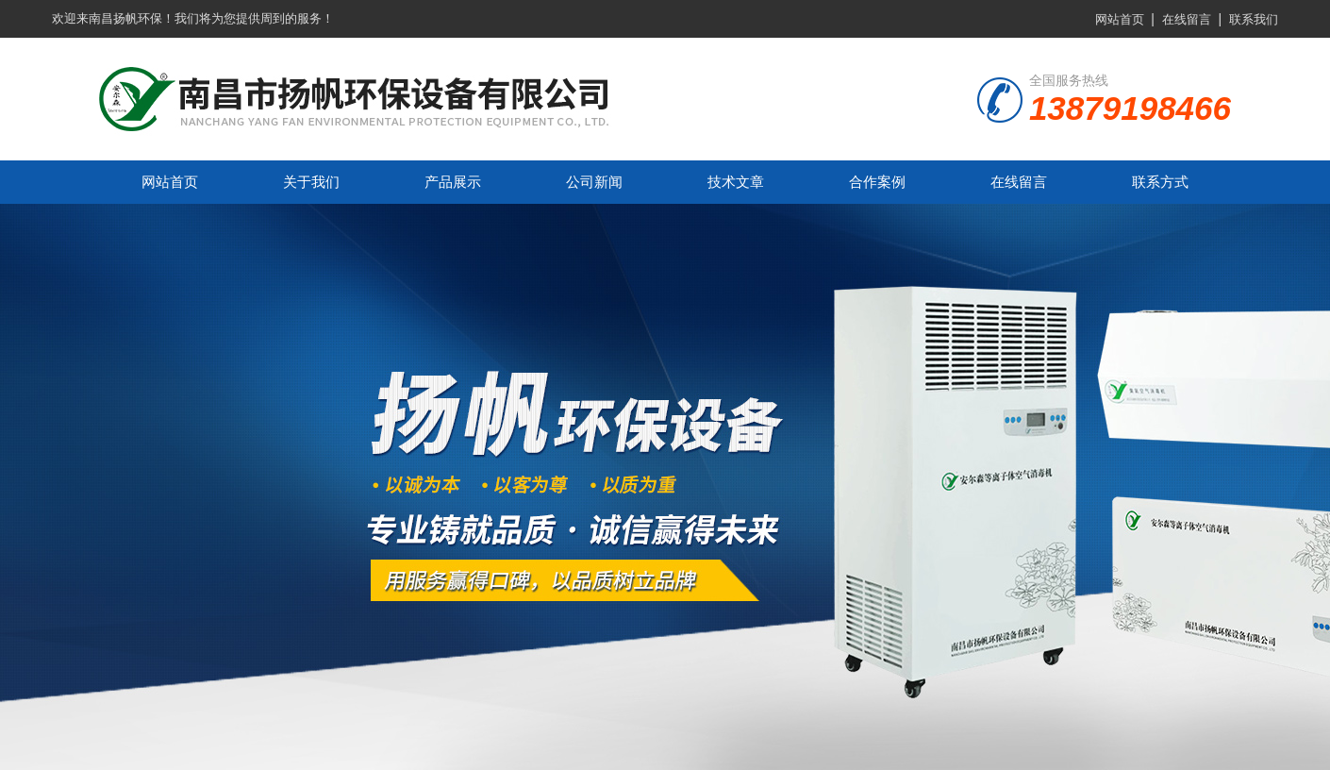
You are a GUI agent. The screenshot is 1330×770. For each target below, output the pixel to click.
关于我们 (311, 182)
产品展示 (452, 182)
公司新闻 (594, 182)
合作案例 (877, 182)
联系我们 (1253, 19)
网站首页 (1119, 19)
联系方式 (1160, 182)
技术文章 (735, 182)
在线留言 (1186, 19)
